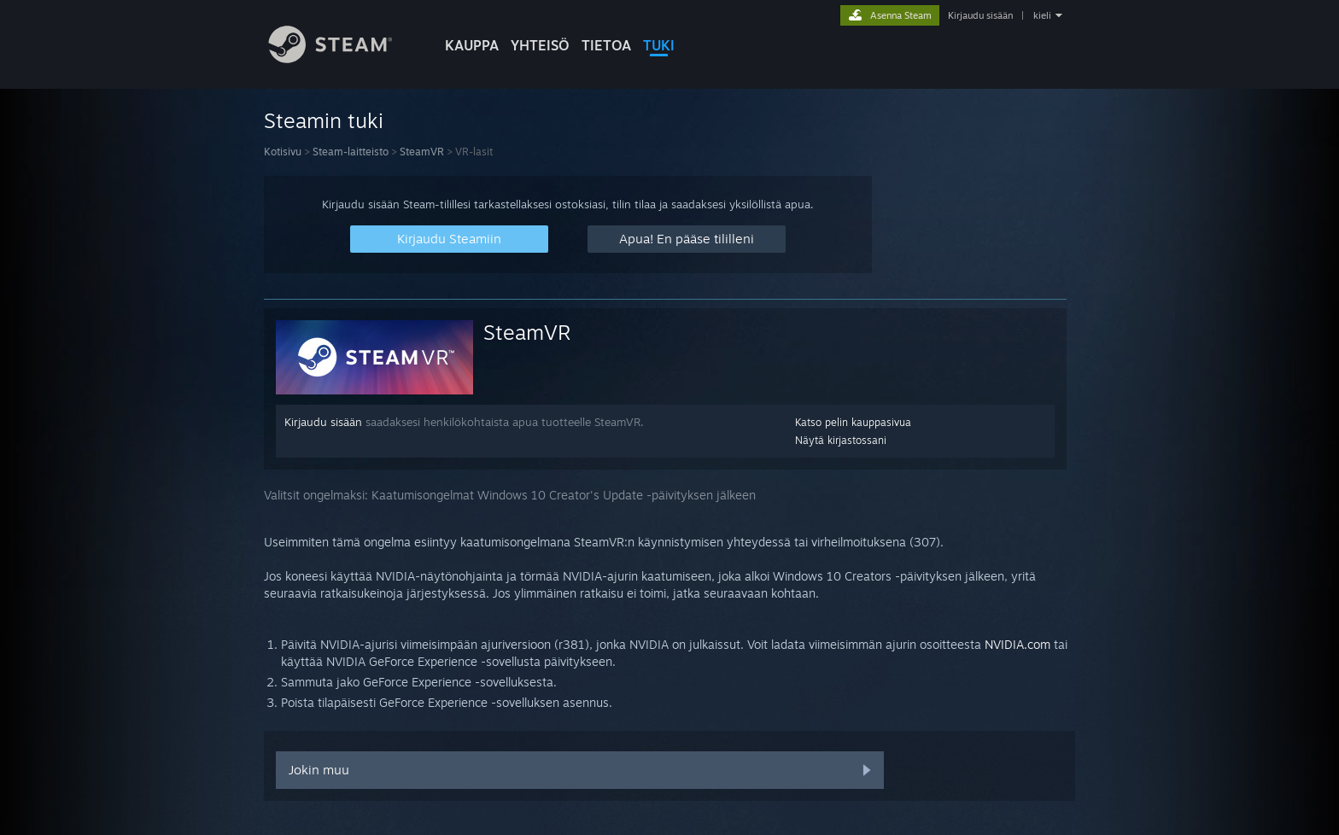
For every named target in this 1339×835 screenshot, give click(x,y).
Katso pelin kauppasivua (853, 422)
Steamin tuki (323, 120)
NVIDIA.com (1017, 644)
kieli (1042, 15)
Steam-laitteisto (351, 151)
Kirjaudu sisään (980, 15)
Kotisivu (282, 151)
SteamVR (422, 151)
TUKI (659, 45)
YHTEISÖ (540, 45)
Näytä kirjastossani (840, 440)
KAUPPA (472, 45)
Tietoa (606, 45)
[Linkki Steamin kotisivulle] (343, 58)
